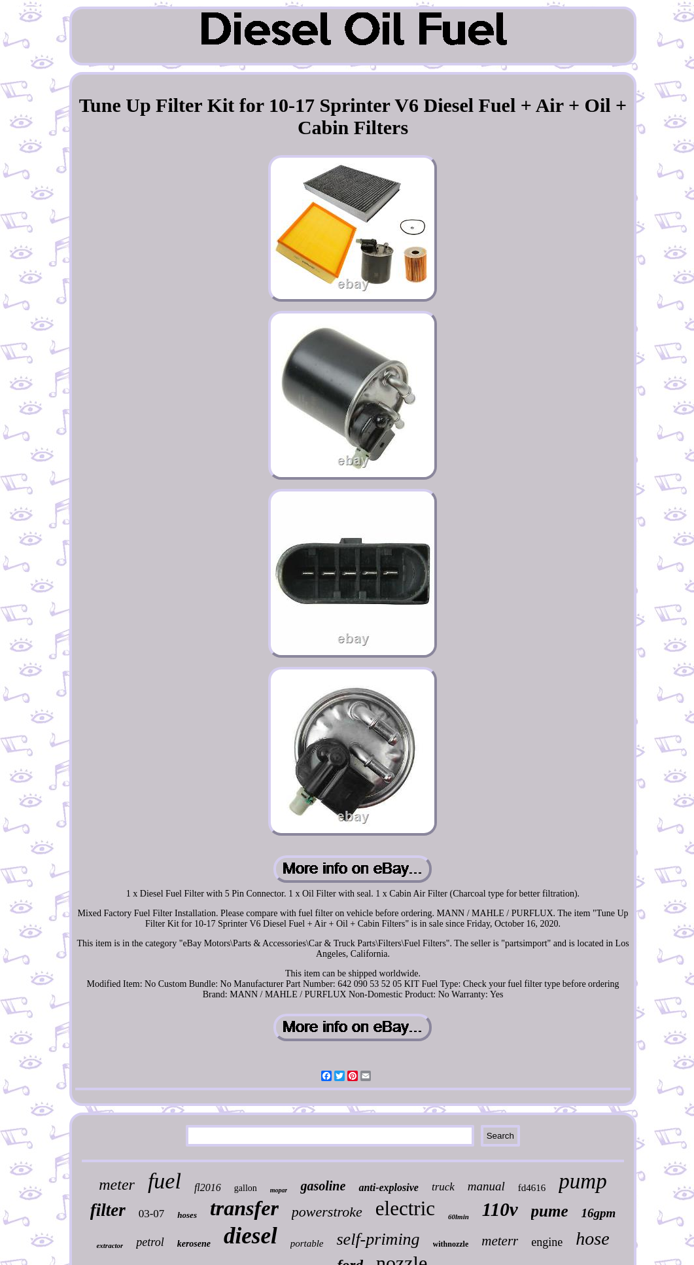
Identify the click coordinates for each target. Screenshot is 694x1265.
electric (405, 1208)
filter (108, 1210)
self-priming (378, 1239)
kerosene (194, 1244)
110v (500, 1209)
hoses (187, 1215)
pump (582, 1181)
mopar (279, 1190)
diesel (250, 1236)
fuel (164, 1181)
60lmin (458, 1216)
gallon (245, 1188)
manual (486, 1186)
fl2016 (207, 1187)
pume (549, 1211)
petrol (150, 1242)
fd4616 (532, 1188)
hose (592, 1238)
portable (307, 1243)
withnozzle (451, 1244)
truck (443, 1187)
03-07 (152, 1213)
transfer (244, 1208)
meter (117, 1184)
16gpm (598, 1213)
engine (547, 1242)
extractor (109, 1245)
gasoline (322, 1186)
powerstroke (327, 1211)
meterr (499, 1241)
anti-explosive (388, 1187)
